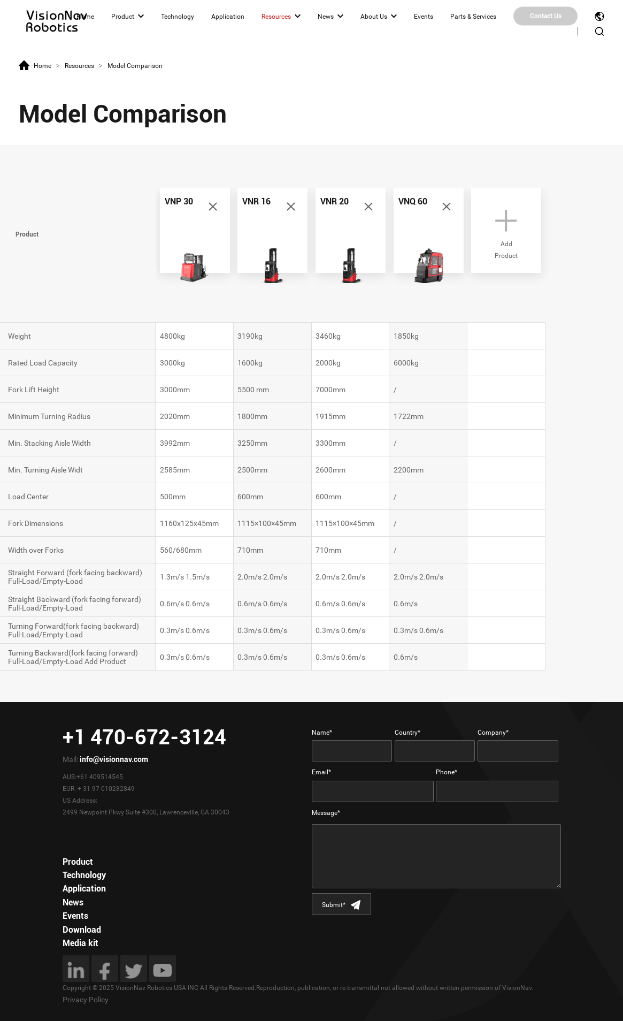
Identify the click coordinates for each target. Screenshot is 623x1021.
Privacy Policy (86, 999)
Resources (276, 16)
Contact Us (546, 16)
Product (122, 16)
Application (227, 16)
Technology (177, 16)
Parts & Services (473, 16)
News (326, 16)
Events (423, 16)
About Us (373, 16)
